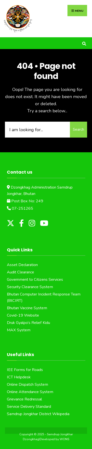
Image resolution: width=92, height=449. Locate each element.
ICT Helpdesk (19, 377)
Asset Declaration (22, 265)
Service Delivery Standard (29, 406)
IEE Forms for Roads (25, 369)
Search (78, 129)
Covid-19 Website (23, 315)
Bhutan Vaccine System (27, 308)
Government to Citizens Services (35, 279)
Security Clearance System (30, 287)
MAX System (18, 330)
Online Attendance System (30, 392)
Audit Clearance (20, 272)
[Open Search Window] (84, 43)
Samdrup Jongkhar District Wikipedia (38, 414)
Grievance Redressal (24, 399)
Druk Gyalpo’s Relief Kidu (28, 322)
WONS (64, 439)
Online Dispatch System (27, 384)
